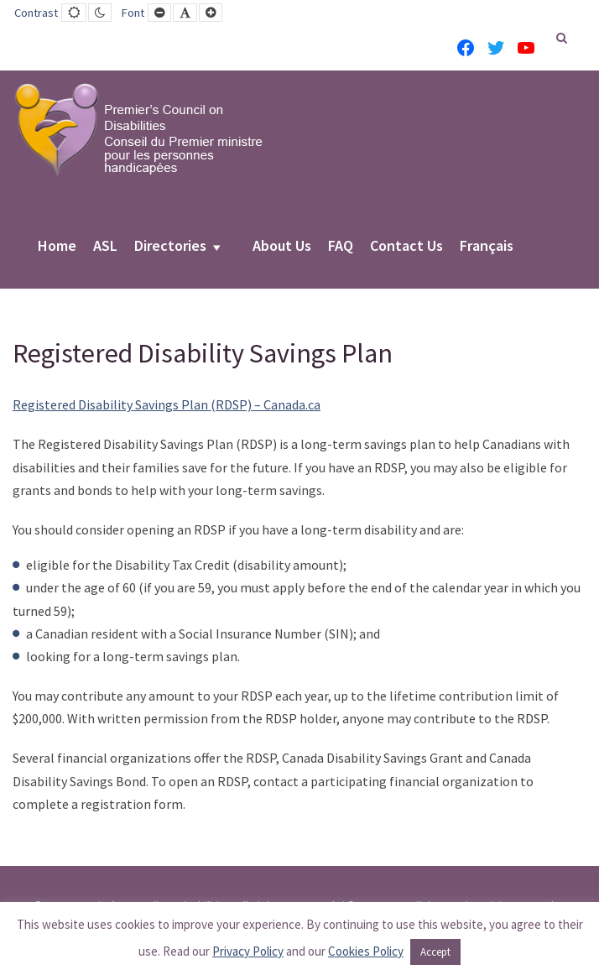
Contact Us (406, 246)
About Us (282, 246)
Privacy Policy (248, 951)
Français (486, 246)
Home (57, 246)
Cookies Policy (366, 951)
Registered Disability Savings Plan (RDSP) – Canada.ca (166, 404)
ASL (105, 246)
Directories (170, 246)
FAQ (340, 246)
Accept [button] (435, 952)
